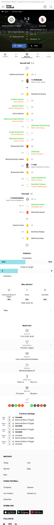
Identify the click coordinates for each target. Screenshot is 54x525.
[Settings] (45, 7)
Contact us (31, 494)
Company (7, 487)
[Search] (51, 7)
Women (6, 469)
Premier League (17, 11)
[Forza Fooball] (10, 7)
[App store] (10, 512)
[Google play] (23, 512)
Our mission (8, 494)
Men (5, 475)
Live (28, 463)
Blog (29, 469)
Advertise (7, 500)
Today (5, 463)
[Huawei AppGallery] (37, 512)
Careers (30, 487)
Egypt (4, 11)
